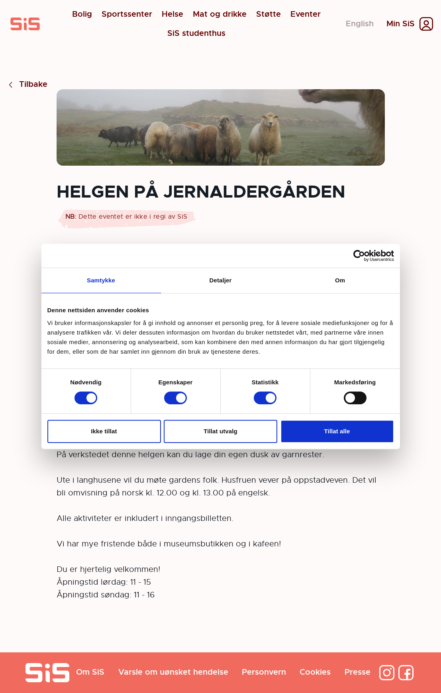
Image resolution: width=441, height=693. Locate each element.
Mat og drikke (220, 14)
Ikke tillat (104, 431)
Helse (172, 14)
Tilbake (26, 85)
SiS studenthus (196, 33)
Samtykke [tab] (101, 280)
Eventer (305, 14)
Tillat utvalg (220, 431)
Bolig (82, 14)
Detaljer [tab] (221, 280)
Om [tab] (340, 280)
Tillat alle (337, 431)
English (360, 24)
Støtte (268, 14)
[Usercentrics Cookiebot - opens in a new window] (359, 256)
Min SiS (400, 24)
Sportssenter (127, 14)
